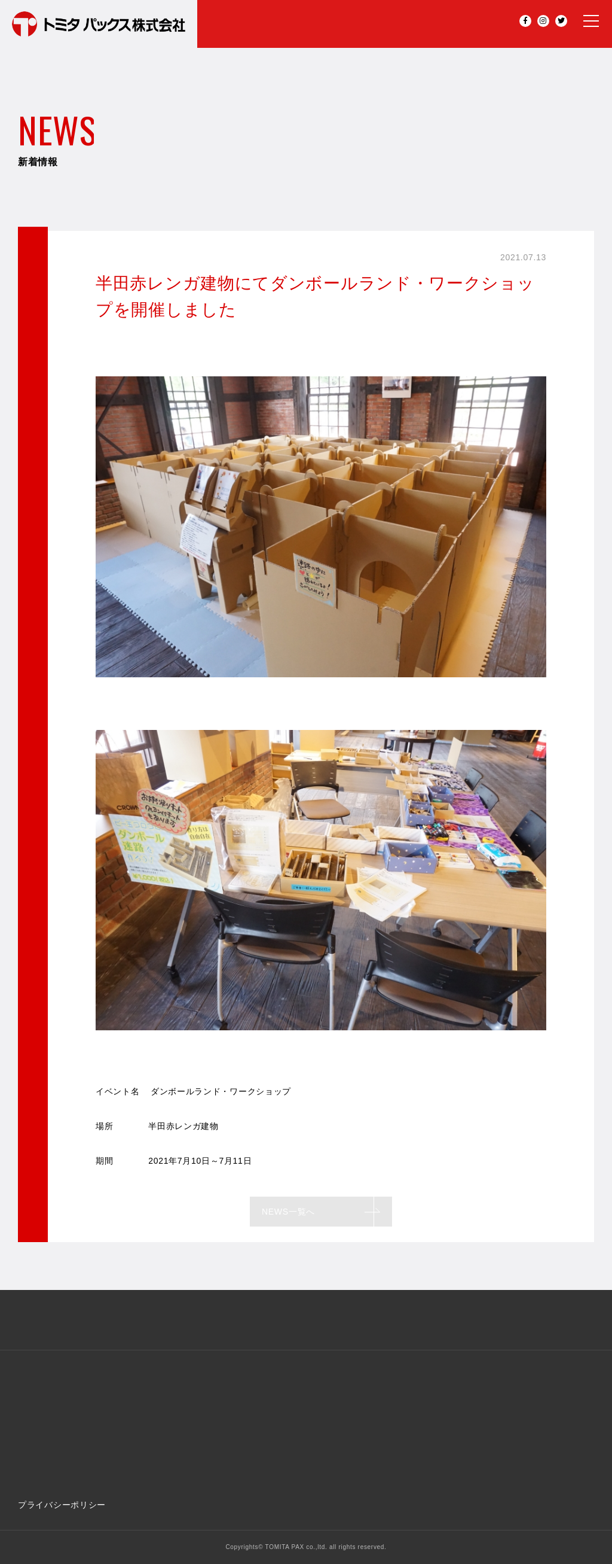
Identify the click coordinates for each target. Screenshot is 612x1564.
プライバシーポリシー (62, 1505)
